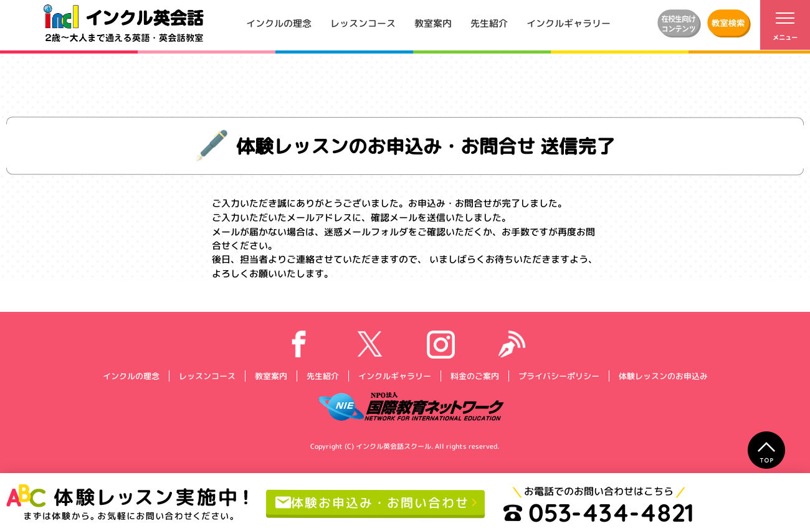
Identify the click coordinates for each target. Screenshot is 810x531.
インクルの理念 (279, 22)
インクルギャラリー (568, 22)
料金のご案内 (474, 375)
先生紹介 (489, 22)
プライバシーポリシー (558, 375)
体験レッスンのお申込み (662, 375)
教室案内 (433, 22)
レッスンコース (363, 22)
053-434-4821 (598, 512)
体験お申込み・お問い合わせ (372, 501)
